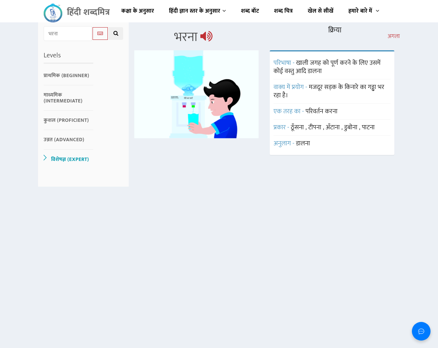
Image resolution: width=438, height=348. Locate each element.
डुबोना (351, 127)
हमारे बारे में (363, 11)
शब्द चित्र (283, 11)
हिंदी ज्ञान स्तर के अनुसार (197, 11)
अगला (394, 36)
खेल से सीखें (321, 11)
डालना (303, 143)
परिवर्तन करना (322, 111)
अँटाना (333, 127)
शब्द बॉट (250, 11)
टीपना (315, 127)
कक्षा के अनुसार (137, 11)
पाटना (368, 127)
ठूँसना (298, 127)
